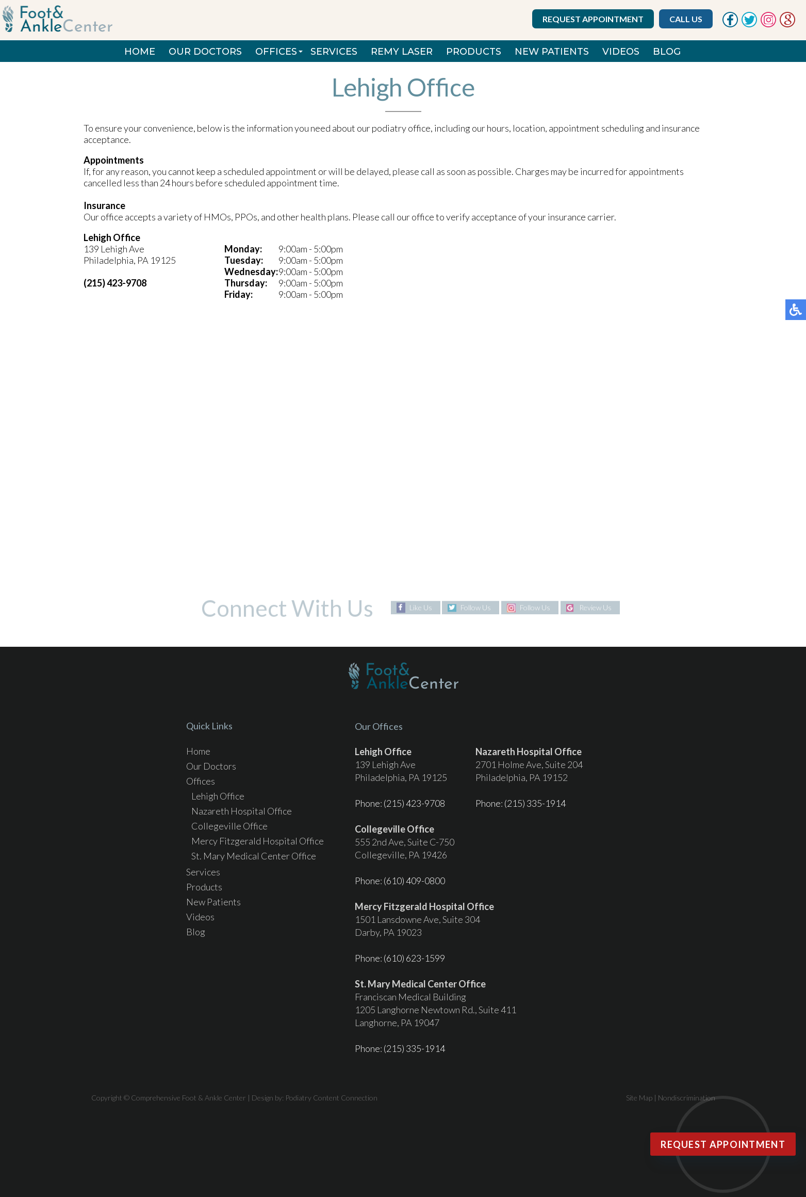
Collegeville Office (229, 826)
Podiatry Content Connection (331, 1097)
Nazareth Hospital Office (241, 811)
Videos (620, 51)
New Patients (552, 51)
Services (333, 51)
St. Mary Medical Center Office (253, 855)
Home (139, 51)
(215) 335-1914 (535, 803)
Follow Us (475, 607)
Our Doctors (205, 51)
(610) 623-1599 (414, 958)
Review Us (595, 607)
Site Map (639, 1097)
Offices (276, 51)
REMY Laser (402, 51)
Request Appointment (593, 19)
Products (473, 51)
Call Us (685, 19)
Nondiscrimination (686, 1097)
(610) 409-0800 (414, 880)
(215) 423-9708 (414, 803)
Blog (667, 51)
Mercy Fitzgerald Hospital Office (257, 841)
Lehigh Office (217, 796)
